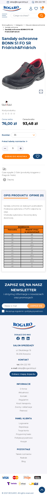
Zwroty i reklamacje (23, 407)
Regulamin (23, 400)
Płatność (23, 411)
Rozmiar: (6, 135)
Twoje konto (23, 430)
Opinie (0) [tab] (36, 195)
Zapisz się (36, 306)
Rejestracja (23, 427)
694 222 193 (40, 2)
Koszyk (23, 441)
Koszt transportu (23, 403)
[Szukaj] (28, 15)
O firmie (23, 389)
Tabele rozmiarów (23, 454)
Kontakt (23, 396)
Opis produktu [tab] (16, 195)
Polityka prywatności (24, 438)
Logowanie (23, 423)
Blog (23, 461)
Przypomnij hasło (23, 434)
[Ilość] (13, 148)
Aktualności (24, 392)
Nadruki (23, 458)
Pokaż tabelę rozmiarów (13, 141)
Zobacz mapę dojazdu (23, 374)
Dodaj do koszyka (16, 156)
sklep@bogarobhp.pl (19, 2)
